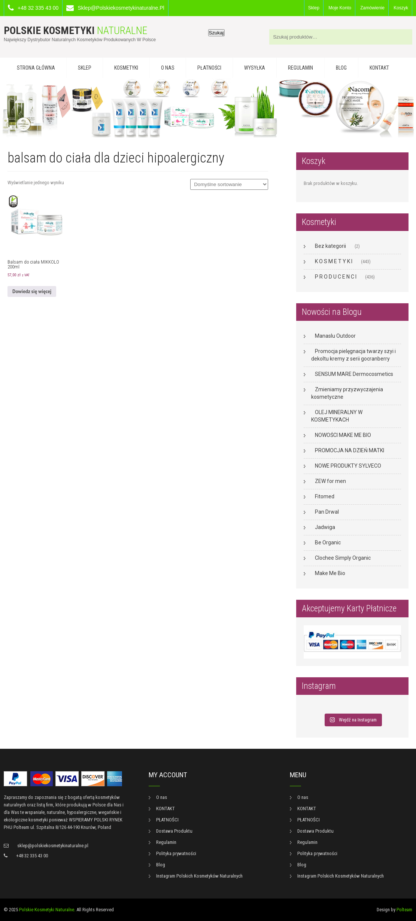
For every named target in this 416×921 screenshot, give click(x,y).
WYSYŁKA (254, 68)
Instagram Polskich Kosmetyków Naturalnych (199, 876)
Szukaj (216, 33)
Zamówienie (372, 7)
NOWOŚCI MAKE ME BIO (343, 435)
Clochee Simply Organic (343, 558)
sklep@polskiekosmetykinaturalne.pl (121, 8)
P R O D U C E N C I (335, 277)
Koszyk (401, 7)
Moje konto (339, 7)
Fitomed (324, 496)
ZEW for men (330, 481)
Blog (341, 68)
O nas (167, 68)
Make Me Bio (330, 573)
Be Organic (328, 542)
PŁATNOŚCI (209, 68)
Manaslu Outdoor (335, 336)
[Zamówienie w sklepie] (229, 184)
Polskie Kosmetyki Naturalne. (47, 909)
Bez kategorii (330, 246)
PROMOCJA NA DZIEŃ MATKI (349, 450)
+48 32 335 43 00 (38, 8)
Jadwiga (325, 527)
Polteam (404, 909)
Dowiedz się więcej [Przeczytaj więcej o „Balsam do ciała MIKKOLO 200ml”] (31, 291)
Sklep (313, 7)
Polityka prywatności (176, 853)
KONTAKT (379, 68)
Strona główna (36, 68)
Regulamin (300, 68)
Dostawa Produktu (174, 831)
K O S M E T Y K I (333, 261)
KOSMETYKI (126, 68)
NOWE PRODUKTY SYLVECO (348, 466)
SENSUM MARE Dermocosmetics (354, 374)
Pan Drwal (327, 512)
